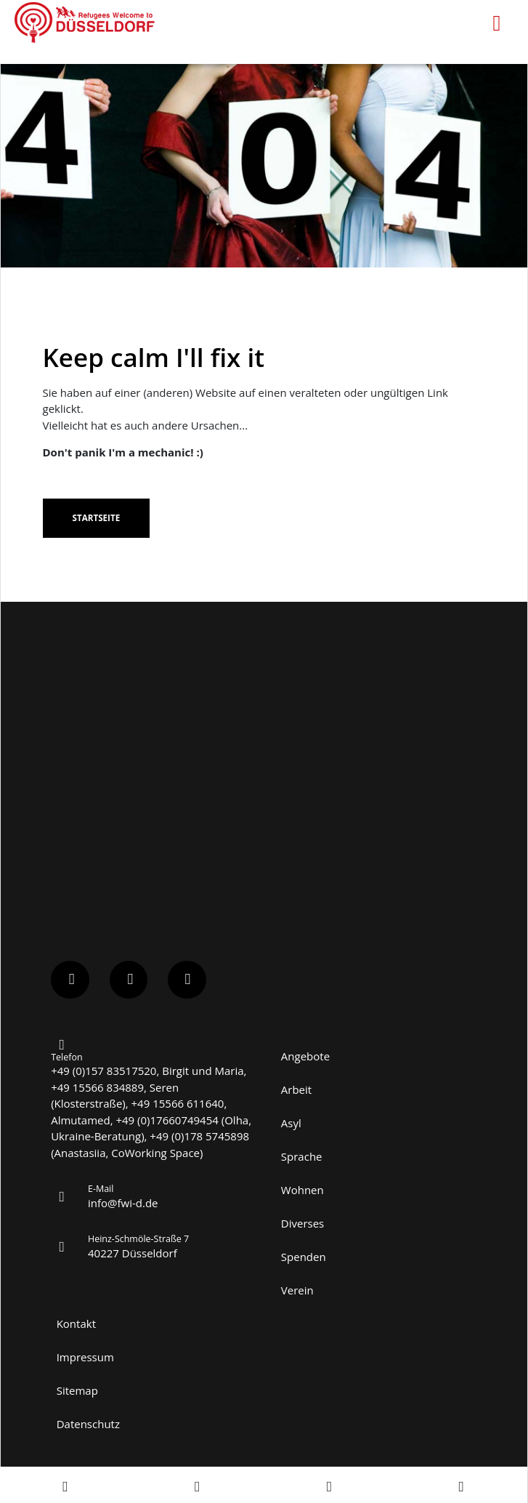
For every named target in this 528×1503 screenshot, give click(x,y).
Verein (297, 1290)
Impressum (85, 1357)
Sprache (301, 1156)
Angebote (305, 1056)
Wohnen (302, 1189)
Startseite (96, 517)
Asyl (291, 1123)
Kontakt (76, 1323)
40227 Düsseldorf (132, 1253)
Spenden (303, 1256)
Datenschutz (88, 1424)
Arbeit (296, 1089)
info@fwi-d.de (123, 1203)
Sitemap (77, 1390)
